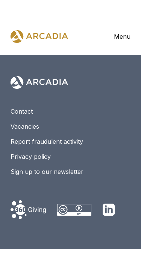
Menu (122, 36)
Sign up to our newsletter (47, 171)
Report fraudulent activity (47, 141)
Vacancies (25, 126)
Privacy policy (31, 156)
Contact (22, 111)
